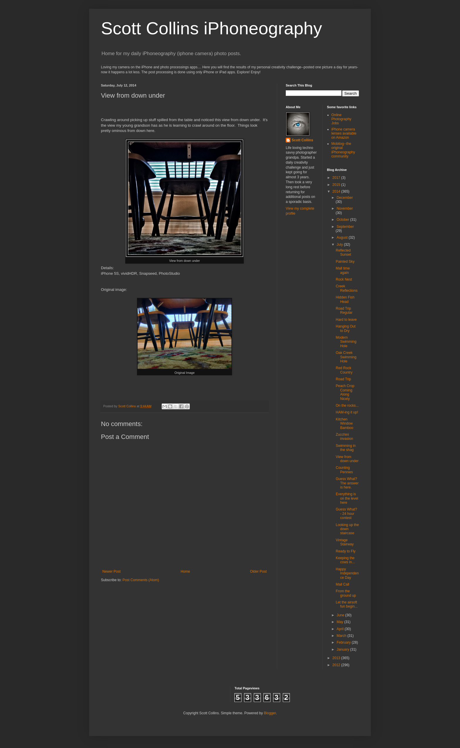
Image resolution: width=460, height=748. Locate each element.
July (340, 244)
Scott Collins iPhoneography (211, 28)
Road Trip (343, 379)
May (340, 622)
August (342, 237)
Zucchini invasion (344, 436)
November (344, 208)
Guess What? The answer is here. (347, 483)
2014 (336, 191)
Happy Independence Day (347, 573)
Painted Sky (345, 261)
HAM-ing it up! (347, 412)
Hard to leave (346, 320)
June (340, 615)
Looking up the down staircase (347, 529)
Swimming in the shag (346, 448)
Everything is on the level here (347, 498)
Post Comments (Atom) (140, 580)
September (345, 227)
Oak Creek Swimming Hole (346, 357)
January (343, 649)
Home (185, 571)
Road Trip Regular (344, 310)
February (343, 642)
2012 (336, 665)
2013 (336, 658)
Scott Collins (127, 406)
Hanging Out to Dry (345, 328)
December (344, 198)
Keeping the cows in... (345, 560)
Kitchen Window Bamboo (344, 423)
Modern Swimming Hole (346, 341)
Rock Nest (344, 279)
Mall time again (343, 270)
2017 (336, 178)
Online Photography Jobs (341, 119)
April (340, 629)
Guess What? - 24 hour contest (346, 513)
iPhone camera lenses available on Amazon (344, 133)
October (343, 220)
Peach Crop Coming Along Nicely (345, 392)
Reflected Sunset (343, 252)
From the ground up (346, 593)
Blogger (270, 713)
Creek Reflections (346, 288)
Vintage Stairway (345, 542)
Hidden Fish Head (345, 299)
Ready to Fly (345, 551)
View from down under (347, 459)
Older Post (258, 571)
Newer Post (111, 571)
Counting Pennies (344, 470)
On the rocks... (347, 405)
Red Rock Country (344, 370)
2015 (336, 185)
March (341, 636)
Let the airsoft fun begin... (346, 604)
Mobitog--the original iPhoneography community (343, 150)
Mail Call (342, 584)
